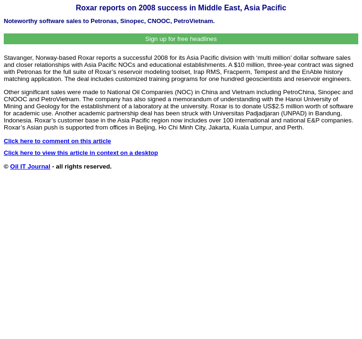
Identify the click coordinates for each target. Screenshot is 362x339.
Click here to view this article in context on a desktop (81, 152)
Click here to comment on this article (57, 141)
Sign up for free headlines (181, 38)
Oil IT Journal (30, 166)
